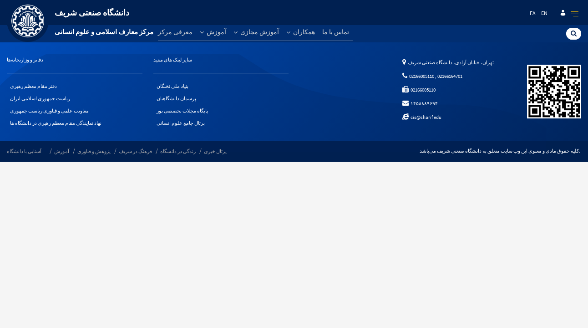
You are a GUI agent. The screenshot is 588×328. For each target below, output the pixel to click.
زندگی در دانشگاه (178, 151)
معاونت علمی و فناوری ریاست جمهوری (49, 111)
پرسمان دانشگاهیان (176, 98)
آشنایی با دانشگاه (24, 151)
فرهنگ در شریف (135, 151)
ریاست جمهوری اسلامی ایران (40, 98)
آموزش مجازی (256, 32)
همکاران (300, 32)
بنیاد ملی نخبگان (172, 86)
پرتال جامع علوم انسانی (181, 123)
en (544, 13)
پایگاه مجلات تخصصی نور (182, 111)
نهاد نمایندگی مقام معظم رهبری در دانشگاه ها (55, 123)
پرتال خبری (215, 151)
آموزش (213, 32)
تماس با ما (335, 32)
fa (533, 13)
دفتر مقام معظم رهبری (33, 86)
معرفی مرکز (175, 32)
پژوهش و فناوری (94, 151)
